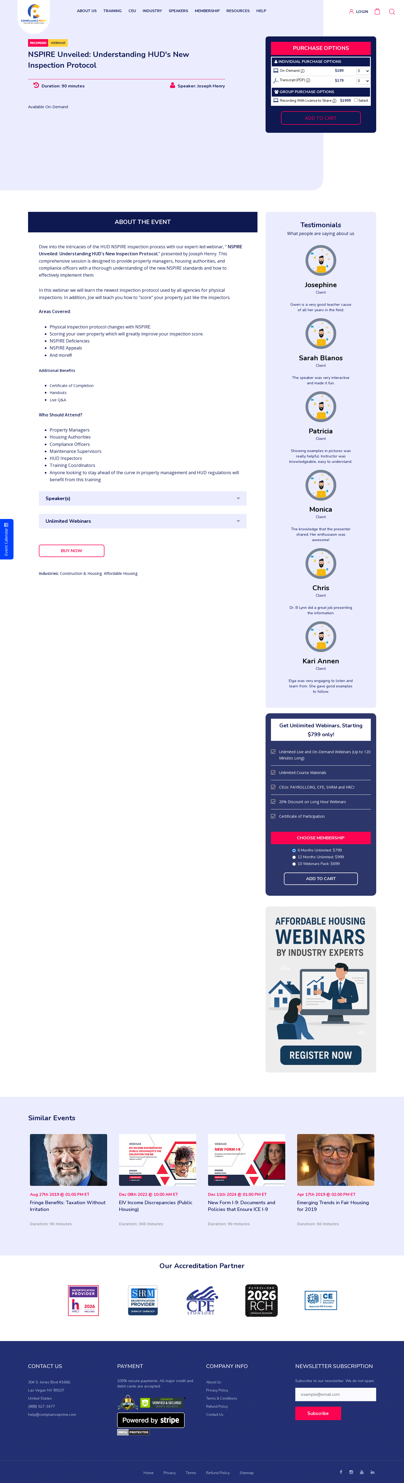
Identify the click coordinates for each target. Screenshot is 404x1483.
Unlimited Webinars (68, 521)
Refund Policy (217, 1406)
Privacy (170, 1472)
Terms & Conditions (221, 1398)
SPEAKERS (178, 10)
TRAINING (112, 10)
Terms (191, 1472)
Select (361, 100)
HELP (261, 10)
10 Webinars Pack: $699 (317, 863)
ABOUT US (87, 10)
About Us (213, 1382)
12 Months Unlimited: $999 (319, 857)
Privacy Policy (217, 1390)
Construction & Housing (81, 573)
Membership (207, 10)
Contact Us (214, 1414)
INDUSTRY (152, 10)
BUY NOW (71, 551)
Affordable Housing (120, 573)
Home (149, 1472)
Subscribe (318, 1413)
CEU (132, 10)
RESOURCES (238, 10)
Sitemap (247, 1472)
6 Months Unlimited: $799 (318, 850)
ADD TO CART (321, 118)
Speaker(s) (58, 498)
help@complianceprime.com (52, 1414)
